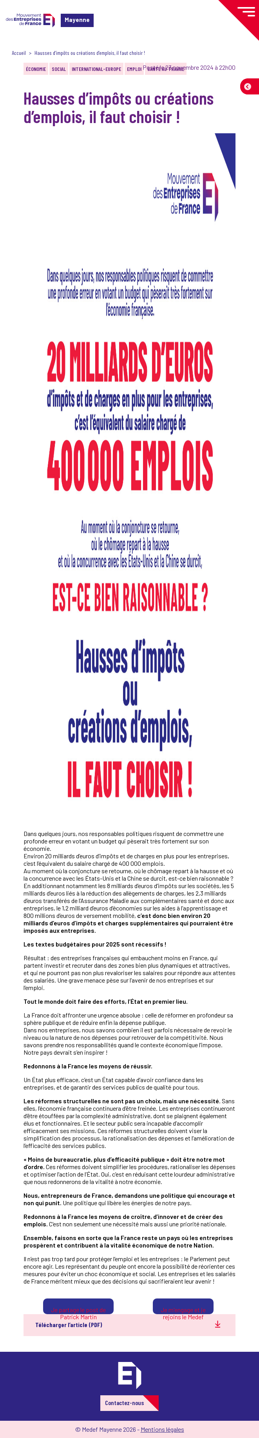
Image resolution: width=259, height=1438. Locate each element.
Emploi (134, 68)
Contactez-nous (124, 1402)
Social (59, 68)
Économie (36, 68)
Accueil (19, 52)
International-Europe (96, 68)
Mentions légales (162, 1429)
